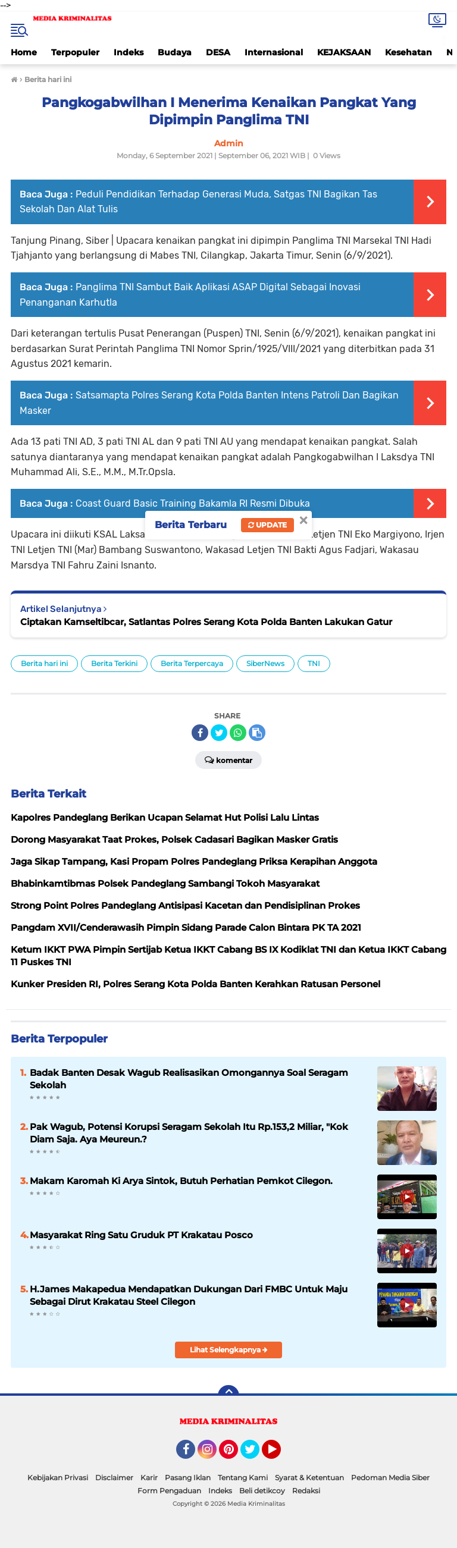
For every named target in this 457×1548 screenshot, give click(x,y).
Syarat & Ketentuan (309, 1477)
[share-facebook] (200, 732)
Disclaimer (114, 1477)
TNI (314, 663)
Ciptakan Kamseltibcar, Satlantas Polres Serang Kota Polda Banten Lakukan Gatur (206, 621)
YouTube (280, 1454)
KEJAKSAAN (344, 52)
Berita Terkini (114, 663)
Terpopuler (75, 52)
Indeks (128, 52)
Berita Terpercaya (192, 663)
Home (24, 52)
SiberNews (265, 663)
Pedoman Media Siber (390, 1477)
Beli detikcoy (262, 1490)
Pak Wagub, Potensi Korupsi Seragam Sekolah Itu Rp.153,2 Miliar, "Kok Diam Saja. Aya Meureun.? (189, 1133)
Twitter (255, 1454)
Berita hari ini (44, 663)
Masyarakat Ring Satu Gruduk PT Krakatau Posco (141, 1235)
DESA (218, 52)
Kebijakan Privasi (57, 1477)
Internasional (274, 52)
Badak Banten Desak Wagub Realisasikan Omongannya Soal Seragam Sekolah (189, 1079)
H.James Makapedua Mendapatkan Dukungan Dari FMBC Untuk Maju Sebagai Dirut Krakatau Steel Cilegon (189, 1295)
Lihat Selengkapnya (229, 1349)
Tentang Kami (243, 1477)
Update (267, 524)
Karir (149, 1477)
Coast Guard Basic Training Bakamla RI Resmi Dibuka (193, 503)
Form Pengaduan (169, 1490)
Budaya (175, 52)
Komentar (228, 759)
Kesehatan (408, 52)
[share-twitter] (219, 732)
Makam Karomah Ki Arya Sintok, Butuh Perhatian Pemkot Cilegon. (181, 1180)
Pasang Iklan (188, 1477)
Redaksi (306, 1490)
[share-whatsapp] (238, 732)
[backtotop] (228, 1395)
